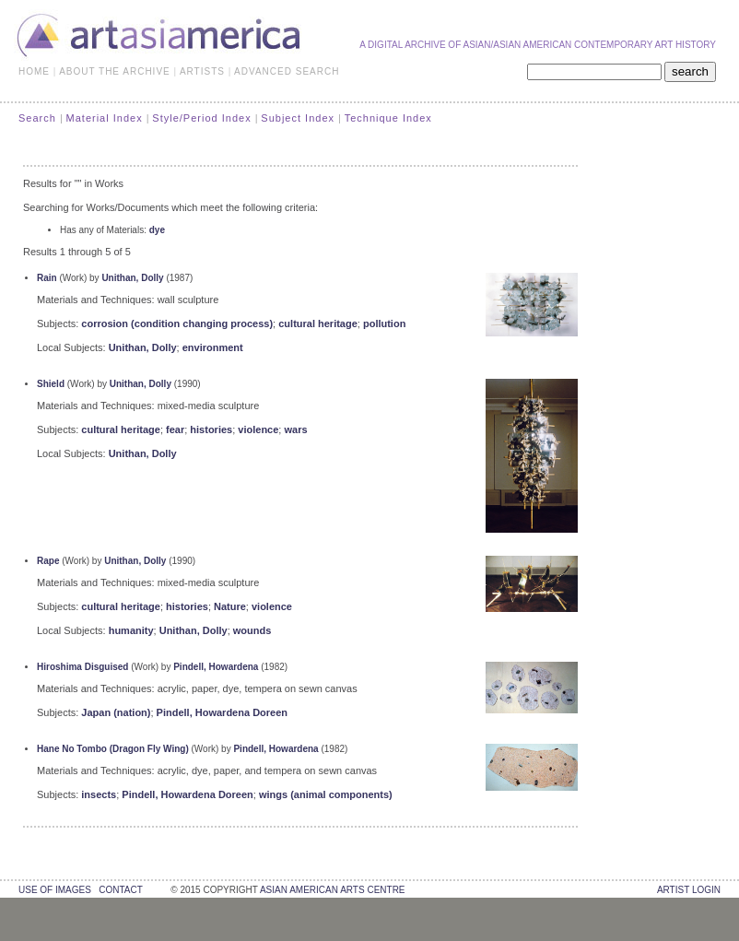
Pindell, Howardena (215, 667)
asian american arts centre (332, 890)
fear (175, 429)
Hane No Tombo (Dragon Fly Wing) (113, 749)
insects (98, 794)
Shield (51, 384)
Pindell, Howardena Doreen (222, 712)
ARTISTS (202, 71)
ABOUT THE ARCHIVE (114, 71)
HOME (34, 71)
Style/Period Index (201, 118)
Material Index (104, 118)
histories (211, 429)
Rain (47, 278)
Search (37, 118)
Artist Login (689, 890)
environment (212, 347)
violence (258, 429)
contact (120, 890)
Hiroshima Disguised (82, 667)
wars (295, 429)
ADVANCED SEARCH (286, 71)
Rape (48, 561)
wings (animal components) (326, 794)
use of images (54, 890)
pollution (384, 323)
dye (157, 230)
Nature (230, 606)
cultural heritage (318, 323)
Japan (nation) (115, 712)
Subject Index (297, 118)
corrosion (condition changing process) (177, 323)
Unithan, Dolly (132, 278)
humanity (131, 630)
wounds (252, 630)
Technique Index (388, 118)
